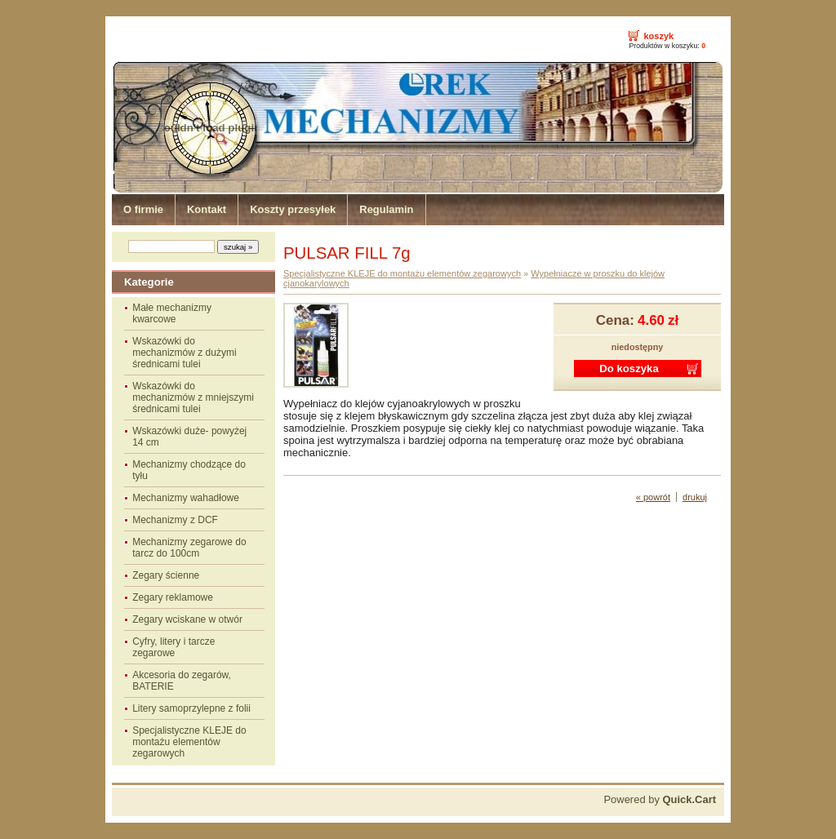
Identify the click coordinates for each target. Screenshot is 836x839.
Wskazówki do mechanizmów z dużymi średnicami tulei (184, 352)
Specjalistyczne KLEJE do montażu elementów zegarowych (189, 742)
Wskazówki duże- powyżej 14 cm (189, 436)
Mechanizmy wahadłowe (185, 498)
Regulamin (386, 209)
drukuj (695, 497)
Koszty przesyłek (293, 209)
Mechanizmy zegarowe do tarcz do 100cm (189, 547)
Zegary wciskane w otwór (187, 619)
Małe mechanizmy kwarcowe (171, 313)
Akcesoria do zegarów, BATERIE (181, 680)
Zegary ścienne (165, 575)
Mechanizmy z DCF (175, 520)
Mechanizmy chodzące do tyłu (189, 470)
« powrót (653, 497)
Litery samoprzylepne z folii (191, 708)
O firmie (143, 209)
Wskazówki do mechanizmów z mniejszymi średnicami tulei (193, 397)
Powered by (659, 799)
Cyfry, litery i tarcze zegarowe (173, 647)
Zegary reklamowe (172, 597)
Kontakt (206, 209)
